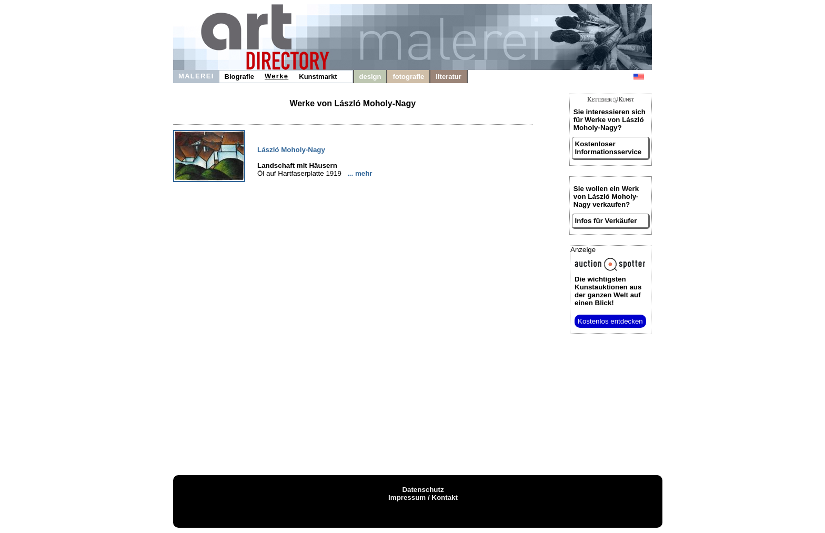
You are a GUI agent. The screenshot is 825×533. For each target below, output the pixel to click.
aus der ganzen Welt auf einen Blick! (608, 291)
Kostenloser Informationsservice (608, 148)
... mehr (359, 173)
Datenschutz (423, 490)
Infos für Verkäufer (606, 221)
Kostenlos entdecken (610, 321)
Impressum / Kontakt (423, 497)
